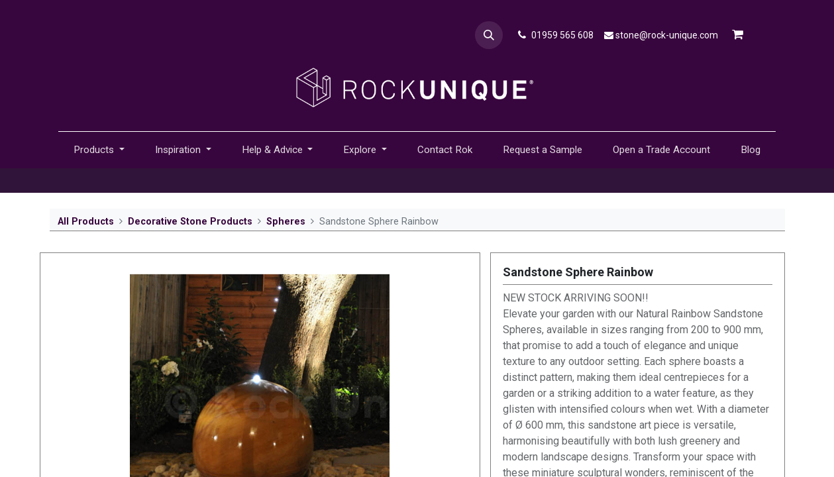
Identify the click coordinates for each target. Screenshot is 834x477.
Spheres (285, 221)
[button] (489, 35)
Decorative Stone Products (190, 221)
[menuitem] (445, 150)
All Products (86, 221)
